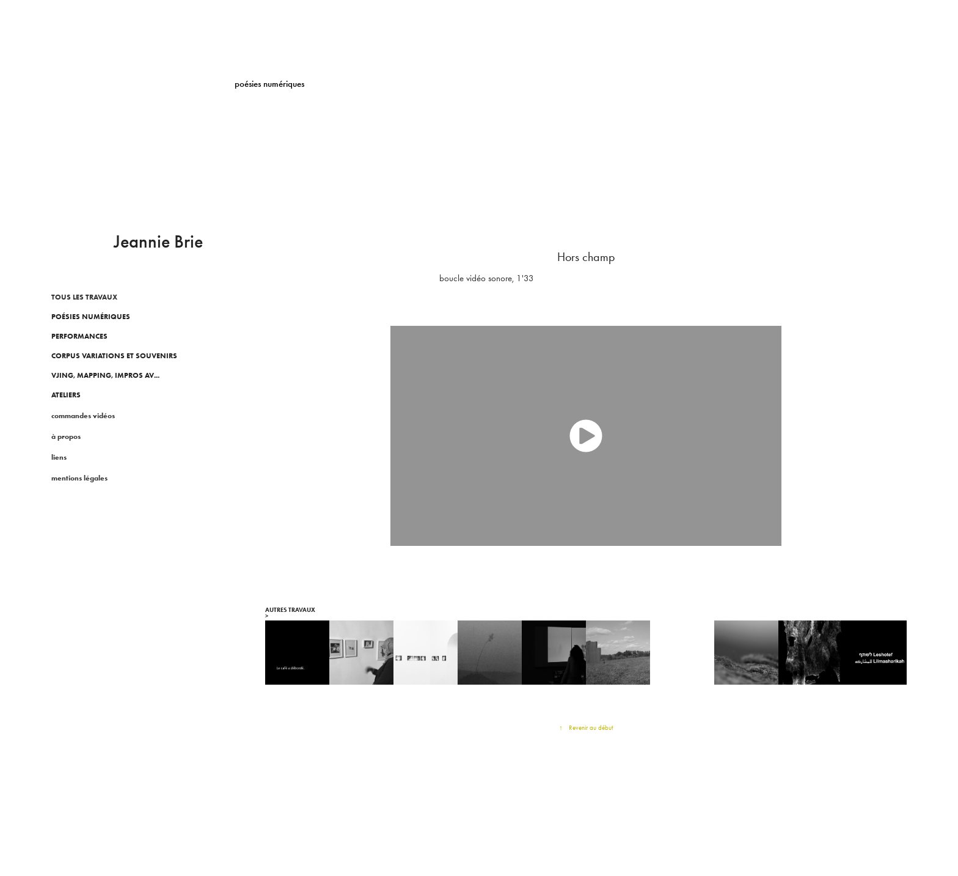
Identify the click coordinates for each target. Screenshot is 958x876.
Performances (79, 335)
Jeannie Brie (158, 241)
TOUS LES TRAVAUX (84, 296)
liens (59, 457)
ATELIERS (66, 394)
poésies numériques (90, 316)
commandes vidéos (83, 415)
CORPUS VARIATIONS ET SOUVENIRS (114, 355)
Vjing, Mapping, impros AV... (105, 375)
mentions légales (79, 477)
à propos (66, 436)
